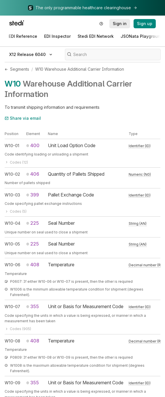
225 (32, 223)
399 (32, 195)
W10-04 (12, 223)
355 (32, 306)
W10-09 (12, 382)
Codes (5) (16, 211)
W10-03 (12, 194)
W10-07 (12, 306)
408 (32, 264)
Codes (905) (18, 329)
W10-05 (12, 243)
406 (32, 174)
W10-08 (12, 340)
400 (33, 145)
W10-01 (12, 145)
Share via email (23, 118)
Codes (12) (16, 162)
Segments (19, 69)
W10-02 (12, 174)
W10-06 (12, 264)
